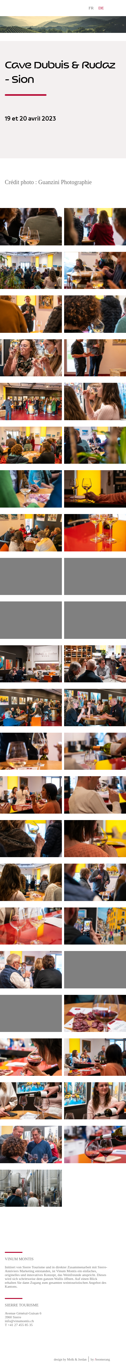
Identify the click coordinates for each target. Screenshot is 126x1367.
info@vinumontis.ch (19, 1321)
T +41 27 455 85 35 (19, 1325)
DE (101, 7)
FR (91, 7)
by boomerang (100, 1359)
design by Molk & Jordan (70, 1359)
